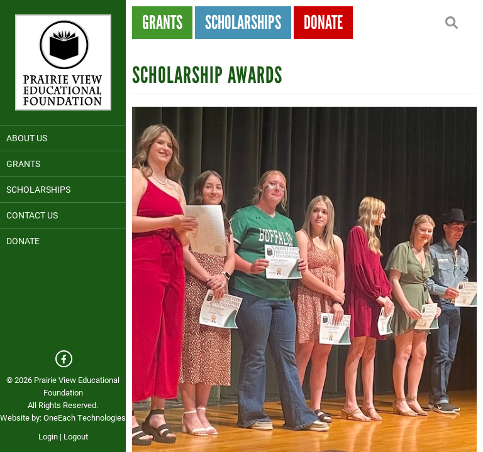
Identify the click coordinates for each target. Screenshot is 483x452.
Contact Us (32, 215)
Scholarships (38, 189)
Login (48, 436)
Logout (76, 436)
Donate (23, 241)
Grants (23, 164)
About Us (26, 138)
